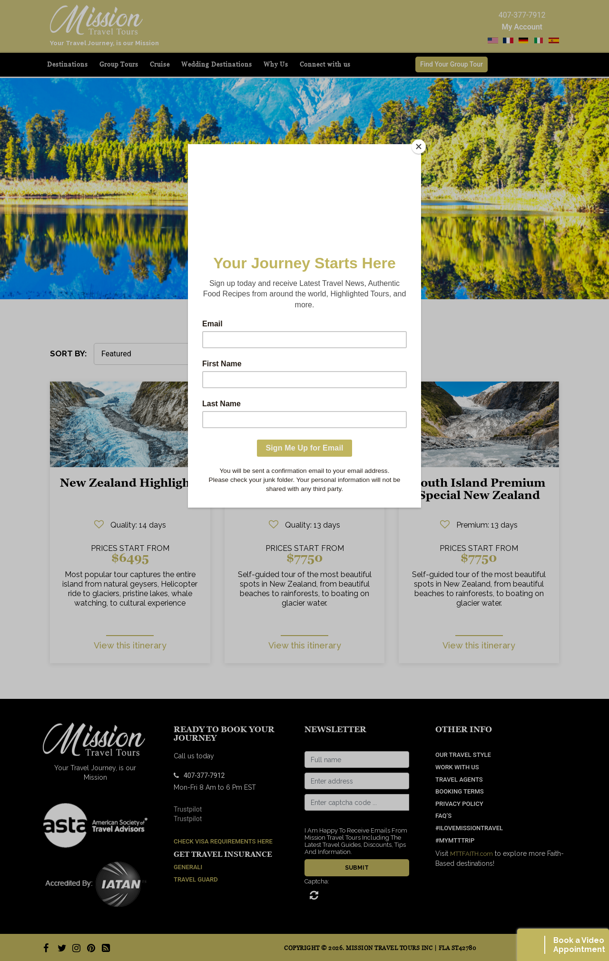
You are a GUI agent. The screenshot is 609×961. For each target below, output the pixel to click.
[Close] (419, 146)
